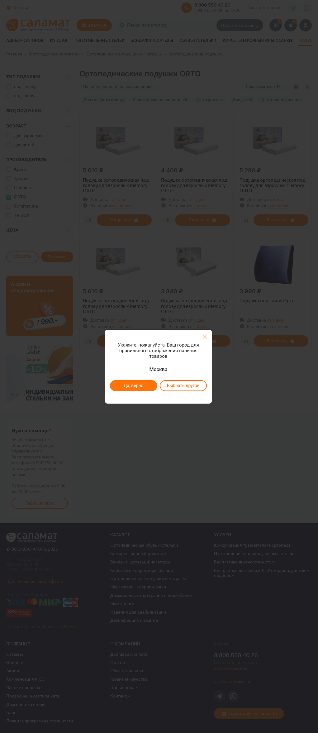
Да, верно (134, 385)
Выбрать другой (183, 385)
